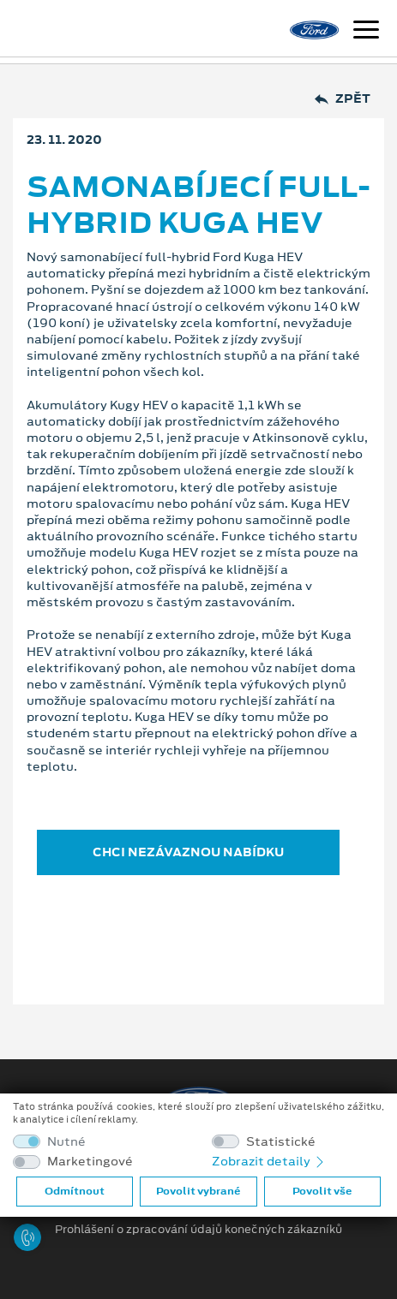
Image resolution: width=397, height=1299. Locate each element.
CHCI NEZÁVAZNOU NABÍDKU (188, 852)
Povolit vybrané (198, 1191)
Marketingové (90, 1161)
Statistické (281, 1142)
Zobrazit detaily (269, 1161)
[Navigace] (366, 31)
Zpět (342, 99)
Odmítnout (75, 1191)
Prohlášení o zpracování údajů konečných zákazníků (198, 1229)
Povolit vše (322, 1191)
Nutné (66, 1142)
